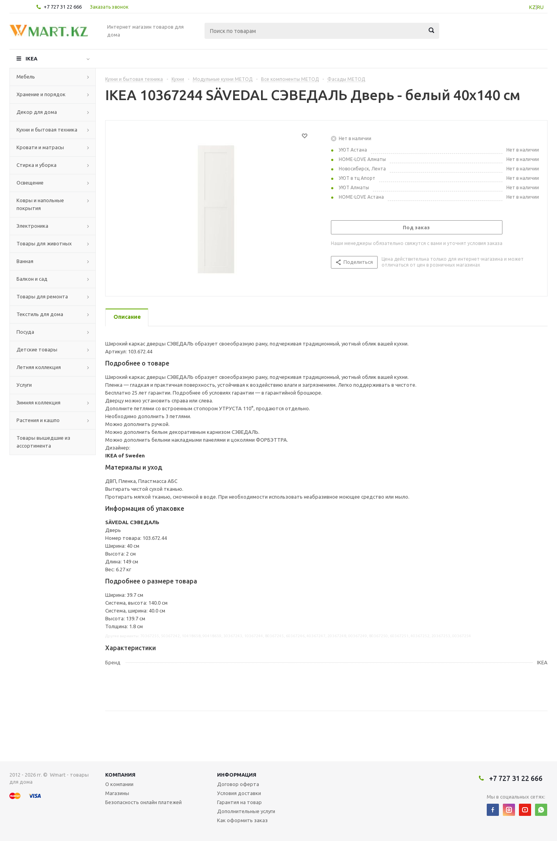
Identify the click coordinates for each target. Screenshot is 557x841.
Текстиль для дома (39, 314)
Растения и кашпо (38, 420)
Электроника (32, 226)
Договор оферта (238, 784)
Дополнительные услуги (246, 811)
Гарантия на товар (239, 802)
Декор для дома (36, 112)
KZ (532, 7)
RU (540, 7)
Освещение (30, 182)
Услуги (24, 385)
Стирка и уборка (36, 165)
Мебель (25, 76)
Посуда (25, 332)
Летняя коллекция (38, 367)
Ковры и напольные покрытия (40, 204)
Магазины (117, 793)
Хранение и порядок (41, 94)
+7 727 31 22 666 (63, 6)
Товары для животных (44, 243)
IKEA (31, 58)
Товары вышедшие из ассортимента (43, 441)
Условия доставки (239, 793)
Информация (236, 774)
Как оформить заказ (242, 820)
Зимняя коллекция (38, 402)
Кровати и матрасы (40, 147)
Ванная (24, 261)
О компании (119, 784)
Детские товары (36, 349)
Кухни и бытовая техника (46, 129)
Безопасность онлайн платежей (143, 802)
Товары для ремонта (42, 296)
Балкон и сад (31, 279)
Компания (120, 774)
